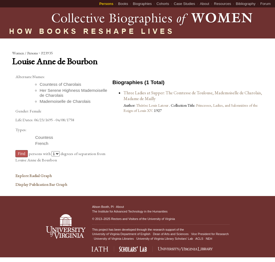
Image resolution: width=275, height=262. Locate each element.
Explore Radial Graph (33, 175)
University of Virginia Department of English (121, 234)
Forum (265, 4)
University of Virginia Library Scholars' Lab (164, 238)
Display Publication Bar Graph (41, 184)
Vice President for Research (210, 234)
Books (123, 4)
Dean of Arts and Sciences (171, 234)
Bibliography (246, 4)
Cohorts (162, 4)
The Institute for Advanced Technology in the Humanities (129, 211)
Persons (106, 4)
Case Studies (184, 4)
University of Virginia (161, 218)
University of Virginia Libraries (114, 238)
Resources (222, 4)
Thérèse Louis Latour (152, 105)
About (204, 4)
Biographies (142, 4)
